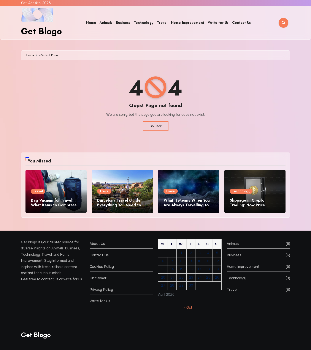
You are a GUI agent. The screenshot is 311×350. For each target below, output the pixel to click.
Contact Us (241, 22)
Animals (106, 22)
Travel (162, 22)
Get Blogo (41, 31)
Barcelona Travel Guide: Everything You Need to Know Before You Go (119, 204)
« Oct (188, 307)
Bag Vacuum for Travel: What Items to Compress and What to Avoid (54, 204)
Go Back (156, 126)
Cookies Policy (102, 266)
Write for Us (218, 22)
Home (91, 22)
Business (123, 22)
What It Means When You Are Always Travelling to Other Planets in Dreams (186, 204)
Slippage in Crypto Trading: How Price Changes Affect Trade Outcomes (250, 207)
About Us (97, 243)
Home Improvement (187, 22)
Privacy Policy (101, 289)
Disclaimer (98, 278)
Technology (144, 22)
